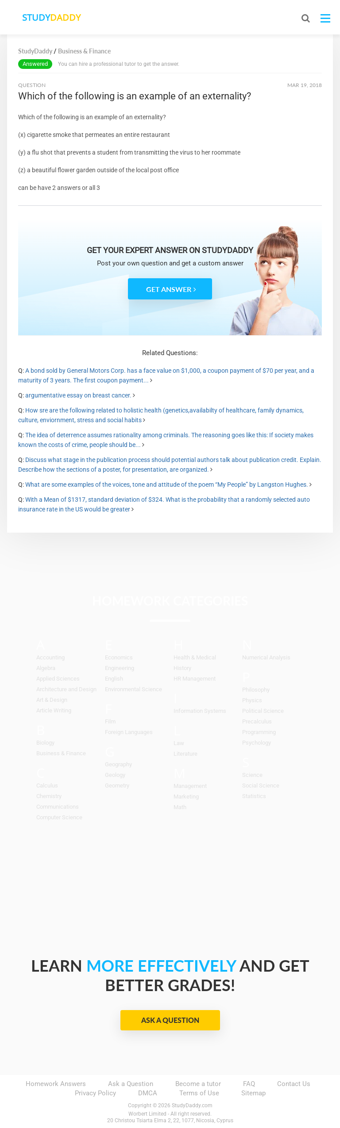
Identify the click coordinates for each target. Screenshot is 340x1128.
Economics (119, 657)
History (182, 668)
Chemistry (49, 796)
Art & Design (51, 699)
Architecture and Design (66, 689)
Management (190, 786)
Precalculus (257, 721)
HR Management (195, 678)
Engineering (119, 668)
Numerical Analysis (266, 657)
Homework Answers (56, 1084)
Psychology (256, 742)
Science (252, 775)
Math (180, 807)
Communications (57, 806)
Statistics (254, 796)
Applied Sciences (58, 678)
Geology (115, 775)
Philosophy (256, 689)
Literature (185, 753)
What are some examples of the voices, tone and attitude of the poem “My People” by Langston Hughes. (166, 484)
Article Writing (53, 710)
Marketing (186, 796)
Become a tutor (198, 1084)
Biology (45, 742)
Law (179, 743)
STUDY (54, 17)
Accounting (50, 657)
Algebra (45, 668)
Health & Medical (195, 657)
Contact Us (293, 1084)
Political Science (263, 711)
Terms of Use (199, 1093)
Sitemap (253, 1093)
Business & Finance (61, 753)
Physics (252, 700)
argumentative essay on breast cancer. (78, 395)
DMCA (147, 1093)
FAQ (249, 1084)
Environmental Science (133, 689)
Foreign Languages (129, 732)
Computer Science (59, 817)
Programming (259, 732)
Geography (118, 764)
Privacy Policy (95, 1093)
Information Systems (200, 711)
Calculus (47, 785)
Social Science (260, 785)
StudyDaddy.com (192, 1105)
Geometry (117, 785)
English (114, 678)
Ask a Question (170, 1020)
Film (110, 721)
